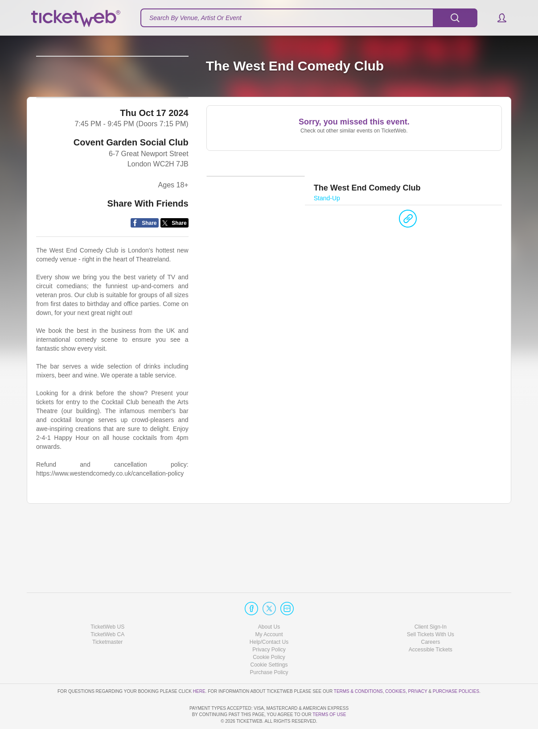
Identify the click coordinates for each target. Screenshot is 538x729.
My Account (269, 609)
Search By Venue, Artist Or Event (195, 17)
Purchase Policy (269, 647)
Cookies (395, 665)
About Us (269, 601)
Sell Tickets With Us (430, 609)
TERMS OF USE (329, 714)
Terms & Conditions (358, 665)
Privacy (417, 665)
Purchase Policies (456, 665)
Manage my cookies (269, 639)
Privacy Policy (269, 624)
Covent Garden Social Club (131, 202)
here (199, 665)
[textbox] (308, 17)
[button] (497, 18)
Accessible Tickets (430, 624)
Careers (430, 616)
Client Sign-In (431, 601)
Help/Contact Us (269, 616)
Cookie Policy (269, 632)
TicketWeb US (107, 601)
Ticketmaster (107, 616)
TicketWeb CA (107, 609)
